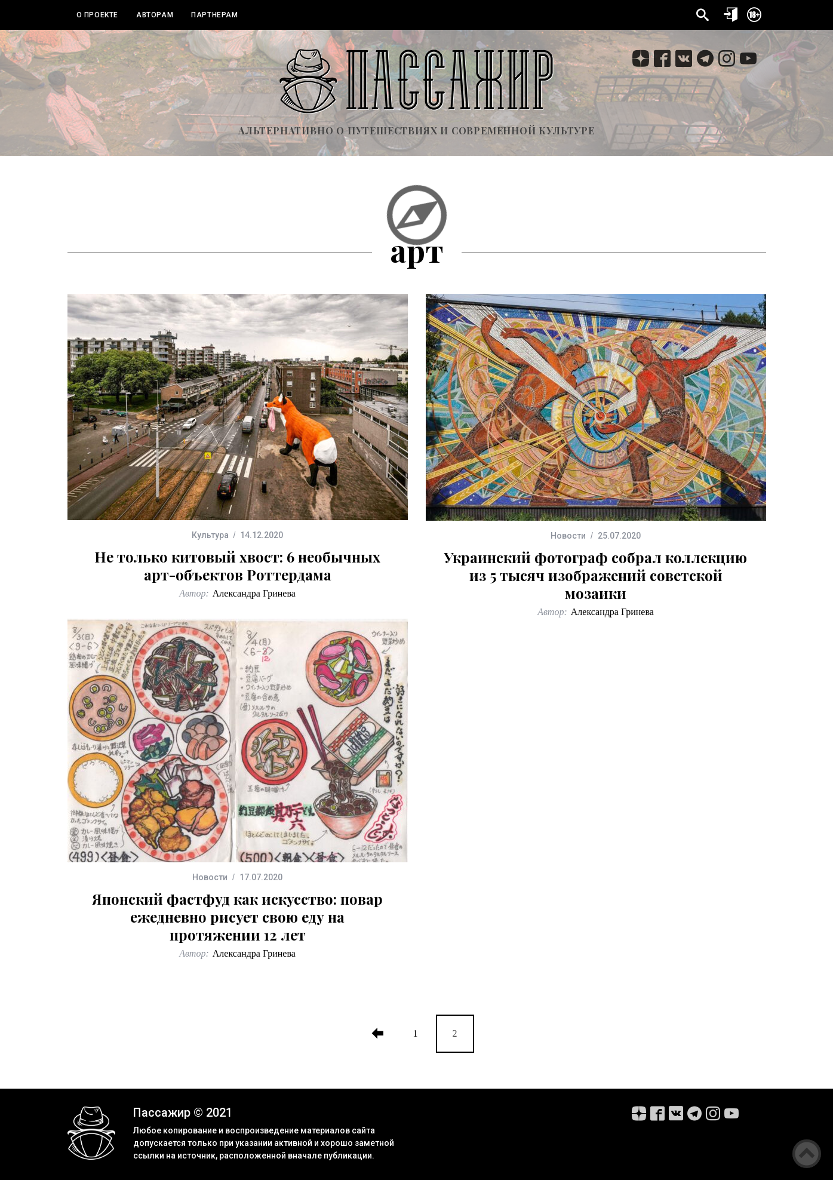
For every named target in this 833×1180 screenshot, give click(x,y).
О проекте (97, 15)
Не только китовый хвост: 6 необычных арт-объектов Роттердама (237, 565)
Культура (210, 535)
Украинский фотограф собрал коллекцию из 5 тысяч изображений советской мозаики (595, 575)
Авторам (154, 15)
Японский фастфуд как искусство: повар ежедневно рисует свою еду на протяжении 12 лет (237, 916)
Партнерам (214, 15)
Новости (568, 535)
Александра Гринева (254, 593)
